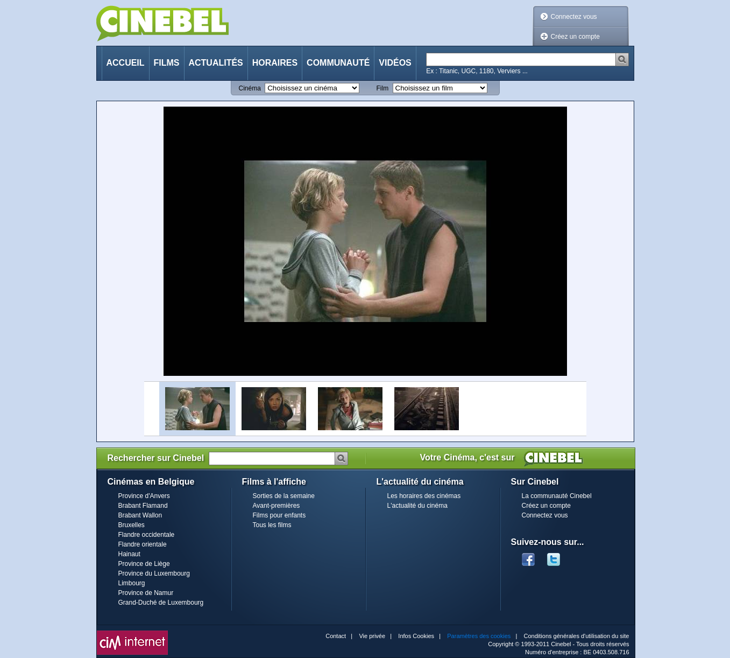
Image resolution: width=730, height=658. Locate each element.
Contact (335, 636)
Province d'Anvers (144, 496)
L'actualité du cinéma (417, 505)
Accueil (126, 62)
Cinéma (250, 88)
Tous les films (272, 525)
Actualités (216, 62)
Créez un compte (575, 36)
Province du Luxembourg (154, 573)
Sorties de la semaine (284, 496)
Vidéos (395, 62)
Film (383, 88)
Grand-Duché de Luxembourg (161, 602)
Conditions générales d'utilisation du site (576, 636)
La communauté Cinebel (557, 496)
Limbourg (131, 583)
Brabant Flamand (143, 505)
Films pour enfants (279, 515)
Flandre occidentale (146, 534)
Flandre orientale (142, 544)
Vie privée (372, 636)
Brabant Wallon (140, 515)
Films (167, 62)
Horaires (274, 62)
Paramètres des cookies (479, 636)
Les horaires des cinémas (424, 496)
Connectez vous (574, 16)
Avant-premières (276, 505)
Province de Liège (144, 564)
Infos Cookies (416, 636)
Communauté (338, 62)
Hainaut (129, 554)
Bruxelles (131, 525)
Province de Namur (146, 593)
